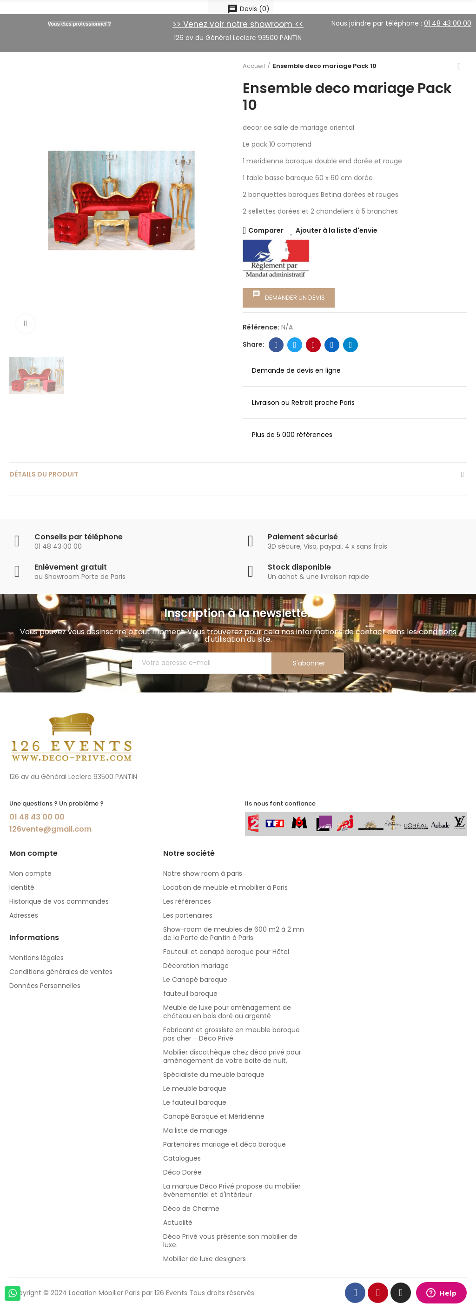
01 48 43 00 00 (37, 817)
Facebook (276, 344)
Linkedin (332, 344)
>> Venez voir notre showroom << (237, 24)
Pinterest (313, 344)
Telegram (350, 344)
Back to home (462, 66)
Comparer (266, 230)
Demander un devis (288, 296)
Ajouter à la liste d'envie (336, 230)
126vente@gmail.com (50, 829)
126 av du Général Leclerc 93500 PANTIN (238, 37)
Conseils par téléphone (78, 536)
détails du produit (43, 474)
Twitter (295, 344)
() (248, 9)
